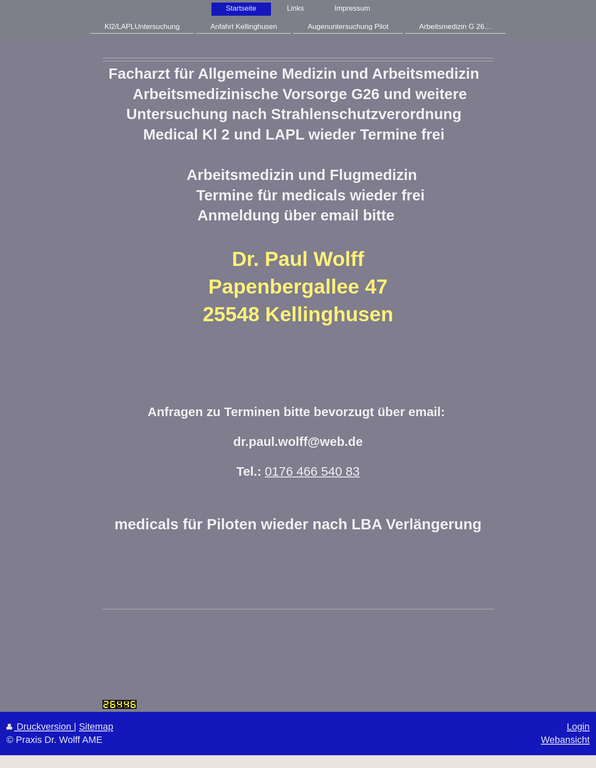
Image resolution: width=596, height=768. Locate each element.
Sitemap (96, 726)
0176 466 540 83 (312, 471)
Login (578, 726)
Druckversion (40, 726)
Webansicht (565, 739)
